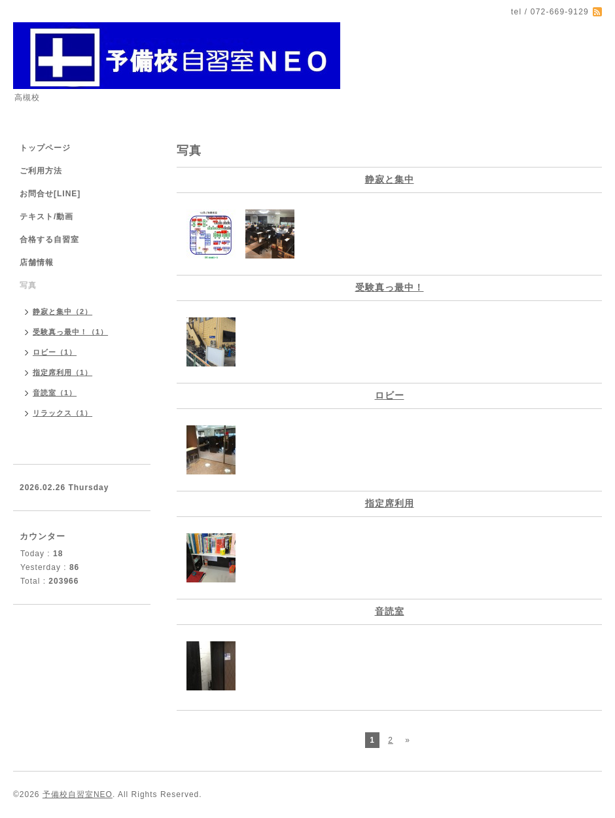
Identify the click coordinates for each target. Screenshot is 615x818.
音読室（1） (55, 393)
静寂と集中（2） (62, 311)
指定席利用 (389, 503)
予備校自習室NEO (78, 794)
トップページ (45, 147)
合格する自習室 (49, 239)
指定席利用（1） (62, 372)
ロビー (389, 395)
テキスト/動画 (46, 216)
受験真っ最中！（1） (70, 332)
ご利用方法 (41, 170)
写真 (28, 285)
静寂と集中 (389, 179)
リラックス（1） (62, 413)
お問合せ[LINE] (50, 193)
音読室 (389, 611)
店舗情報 (37, 262)
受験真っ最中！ (389, 287)
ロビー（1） (55, 352)
